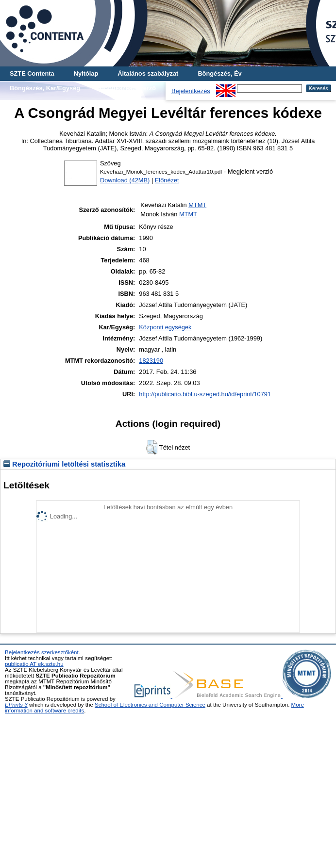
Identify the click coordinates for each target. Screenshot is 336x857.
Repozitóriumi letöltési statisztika (64, 464)
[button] (151, 447)
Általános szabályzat (148, 73)
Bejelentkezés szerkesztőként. (42, 652)
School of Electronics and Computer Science (150, 705)
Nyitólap (86, 73)
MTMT (197, 205)
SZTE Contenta (32, 73)
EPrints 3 (16, 705)
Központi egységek (165, 327)
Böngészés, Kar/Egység (45, 88)
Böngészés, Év (219, 73)
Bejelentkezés (190, 91)
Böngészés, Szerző (128, 88)
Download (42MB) (125, 180)
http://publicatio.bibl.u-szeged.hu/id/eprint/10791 (205, 394)
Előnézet (167, 180)
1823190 (151, 360)
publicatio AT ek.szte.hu (34, 664)
